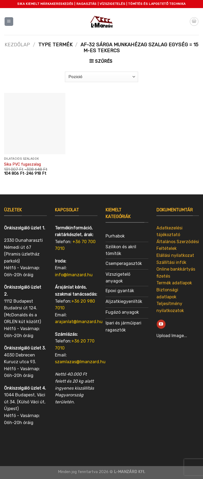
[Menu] (9, 21)
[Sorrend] (101, 77)
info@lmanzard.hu (74, 274)
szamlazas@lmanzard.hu (80, 361)
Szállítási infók (171, 262)
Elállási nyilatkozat (175, 255)
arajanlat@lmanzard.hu (79, 321)
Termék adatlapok (174, 282)
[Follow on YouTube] (161, 324)
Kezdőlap (17, 45)
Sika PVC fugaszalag (22, 164)
